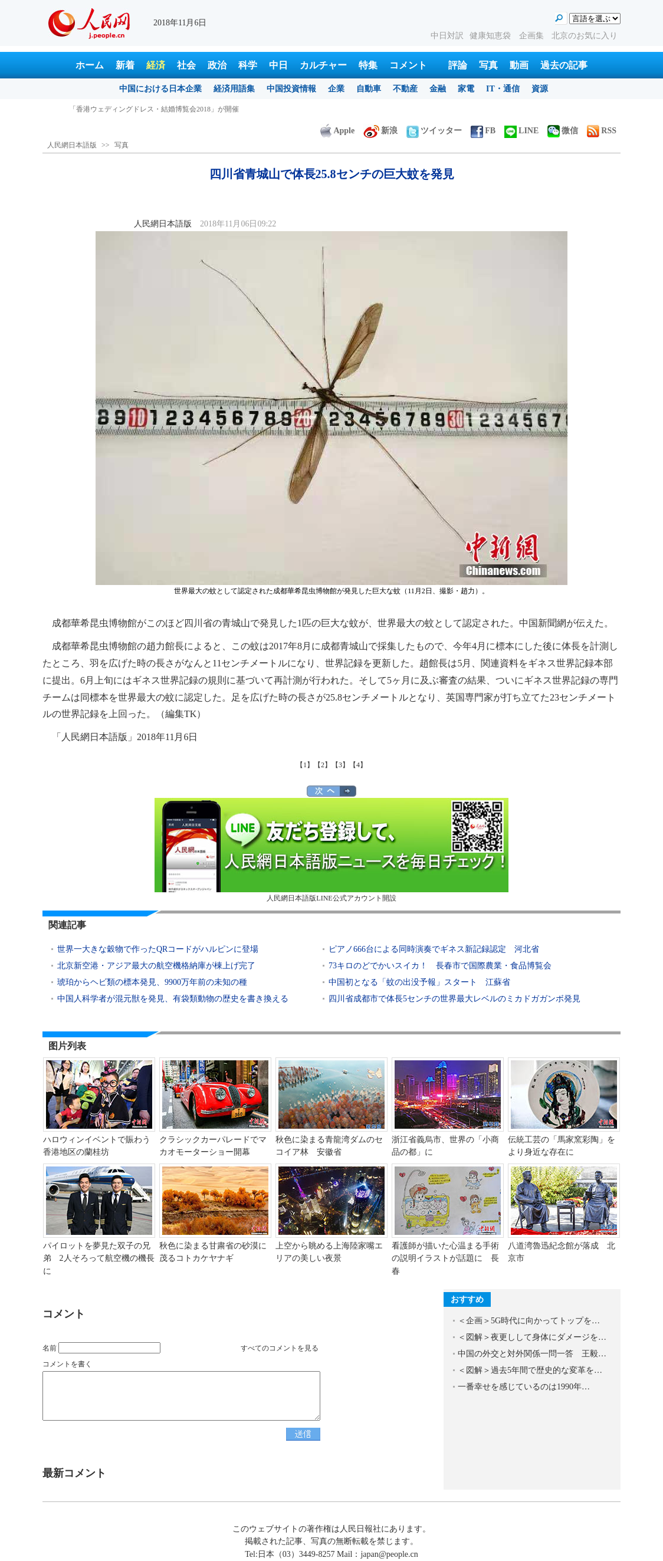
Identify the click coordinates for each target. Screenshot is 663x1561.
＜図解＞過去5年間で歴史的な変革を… (530, 1370)
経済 (155, 65)
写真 (488, 65)
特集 (368, 65)
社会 (186, 65)
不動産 (405, 88)
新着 (125, 65)
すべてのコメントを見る (280, 1348)
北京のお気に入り (585, 35)
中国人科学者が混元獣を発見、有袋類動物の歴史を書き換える (172, 998)
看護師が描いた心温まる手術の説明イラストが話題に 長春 (445, 1258)
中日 (278, 65)
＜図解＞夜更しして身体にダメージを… (532, 1337)
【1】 (305, 765)
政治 (217, 65)
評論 (457, 65)
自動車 (368, 88)
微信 (562, 130)
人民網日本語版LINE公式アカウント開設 (331, 850)
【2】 (323, 765)
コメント (408, 65)
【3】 (340, 765)
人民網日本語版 (72, 145)
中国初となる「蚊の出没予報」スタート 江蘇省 (419, 982)
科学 (247, 65)
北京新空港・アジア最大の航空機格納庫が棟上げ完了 (156, 965)
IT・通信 (503, 88)
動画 (519, 65)
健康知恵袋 (491, 35)
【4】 (358, 765)
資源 (539, 88)
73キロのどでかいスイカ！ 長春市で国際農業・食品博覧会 (440, 965)
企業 (336, 88)
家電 (466, 88)
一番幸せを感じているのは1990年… (524, 1386)
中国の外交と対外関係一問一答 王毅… (532, 1353)
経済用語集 (234, 88)
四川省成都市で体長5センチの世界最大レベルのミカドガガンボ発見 (454, 998)
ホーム (90, 65)
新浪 (380, 130)
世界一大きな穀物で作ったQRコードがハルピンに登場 (157, 949)
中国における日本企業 (160, 88)
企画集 (532, 35)
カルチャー (323, 65)
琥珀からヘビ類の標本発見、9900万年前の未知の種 (152, 982)
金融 (437, 88)
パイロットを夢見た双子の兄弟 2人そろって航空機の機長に (99, 1258)
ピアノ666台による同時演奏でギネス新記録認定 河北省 (434, 949)
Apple (337, 130)
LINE (521, 130)
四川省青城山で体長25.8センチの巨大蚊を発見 (142, 109)
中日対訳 (447, 35)
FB (483, 130)
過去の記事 (563, 65)
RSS (601, 130)
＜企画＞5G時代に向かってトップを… (529, 1320)
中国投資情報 (291, 88)
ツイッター (434, 130)
